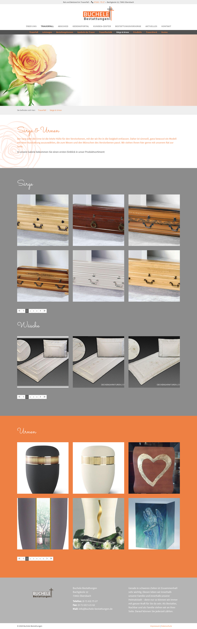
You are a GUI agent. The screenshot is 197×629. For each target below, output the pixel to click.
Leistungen (47, 32)
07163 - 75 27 (99, 2)
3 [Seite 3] (33, 311)
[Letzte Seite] (44, 311)
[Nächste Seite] (40, 311)
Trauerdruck (151, 32)
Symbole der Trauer (86, 32)
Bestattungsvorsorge (128, 26)
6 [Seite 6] (43, 559)
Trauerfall (47, 26)
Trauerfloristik (105, 32)
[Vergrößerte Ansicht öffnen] (43, 220)
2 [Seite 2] (30, 311)
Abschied (63, 26)
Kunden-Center (102, 26)
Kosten (164, 32)
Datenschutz (166, 626)
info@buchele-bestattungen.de (95, 608)
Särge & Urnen (122, 32)
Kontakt (166, 26)
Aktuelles (151, 26)
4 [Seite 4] (36, 311)
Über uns (31, 26)
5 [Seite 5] (40, 559)
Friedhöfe (137, 32)
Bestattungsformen (64, 32)
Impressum (155, 626)
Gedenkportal (81, 26)
